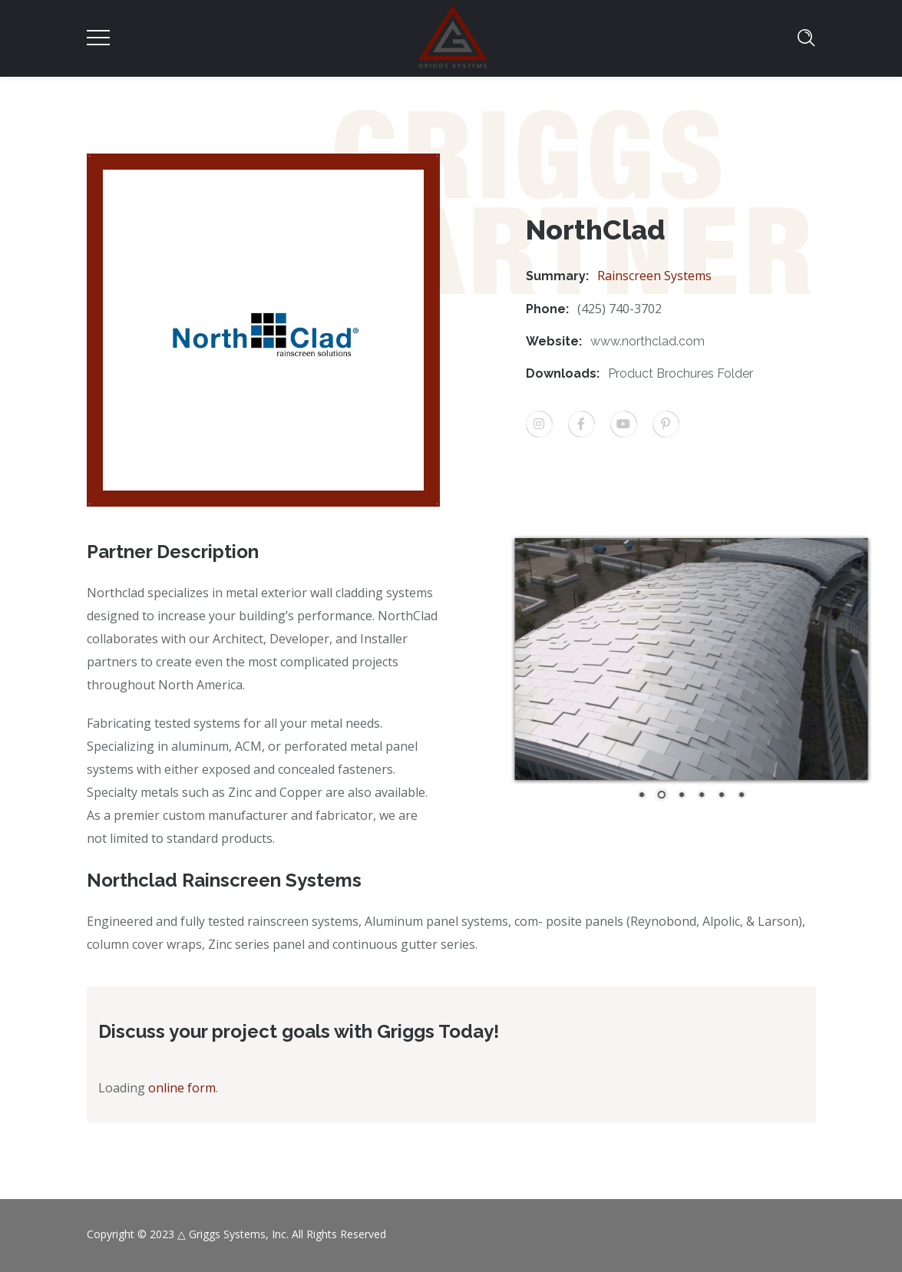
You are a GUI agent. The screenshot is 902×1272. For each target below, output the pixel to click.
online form (182, 1087)
